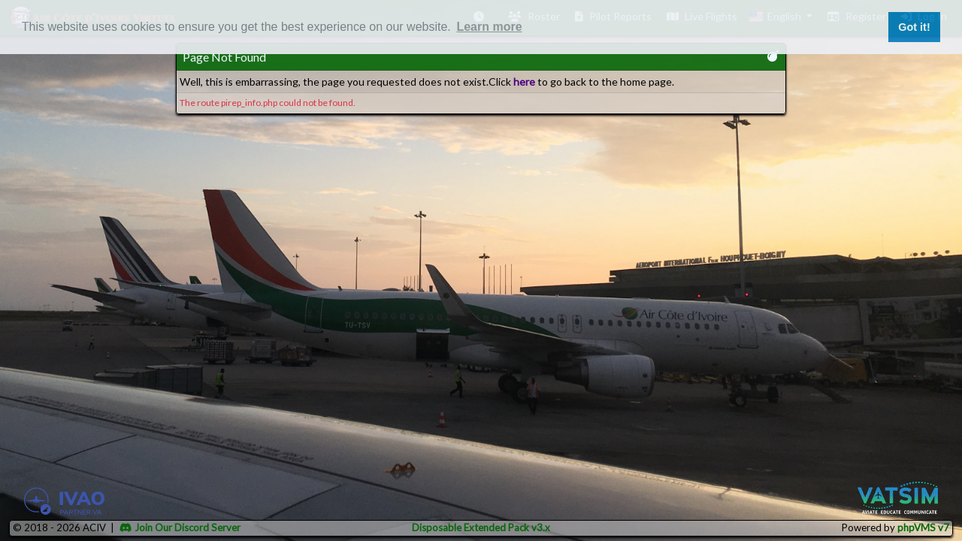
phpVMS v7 (923, 527)
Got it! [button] (914, 27)
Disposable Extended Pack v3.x (481, 527)
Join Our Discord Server (179, 527)
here (524, 81)
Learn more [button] (489, 26)
